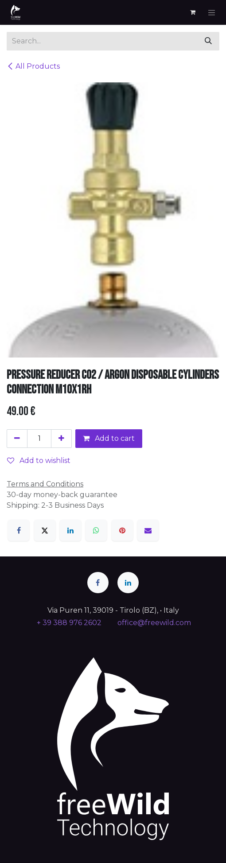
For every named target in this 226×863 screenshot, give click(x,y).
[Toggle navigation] (212, 12)
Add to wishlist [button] (38, 460)
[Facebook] (18, 530)
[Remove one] (17, 438)
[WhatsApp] (96, 530)
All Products (33, 66)
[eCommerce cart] (192, 12)
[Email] (148, 530)
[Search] (208, 41)
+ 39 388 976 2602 (68, 622)
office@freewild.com (154, 622)
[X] (44, 530)
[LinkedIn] (70, 530)
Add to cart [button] (109, 438)
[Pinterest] (122, 530)
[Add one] (61, 438)
